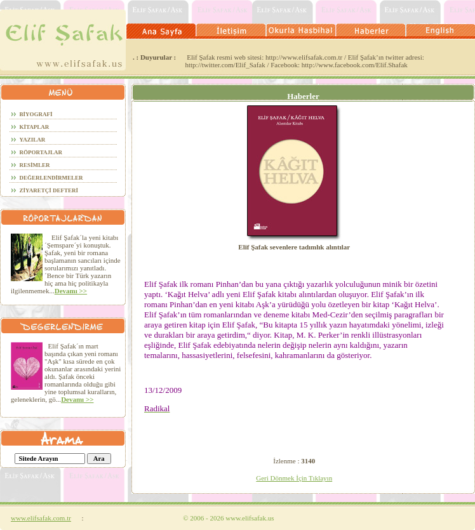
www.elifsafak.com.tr (41, 518)
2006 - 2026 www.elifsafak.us (228, 518)
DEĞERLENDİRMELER (51, 178)
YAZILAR (33, 139)
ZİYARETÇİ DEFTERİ (49, 190)
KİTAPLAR (35, 127)
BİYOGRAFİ (36, 114)
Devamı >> (71, 291)
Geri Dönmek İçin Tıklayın (294, 478)
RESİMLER (35, 165)
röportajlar (41, 152)
